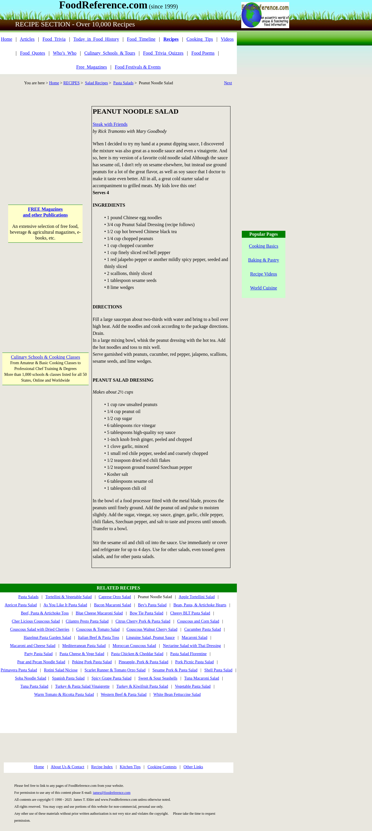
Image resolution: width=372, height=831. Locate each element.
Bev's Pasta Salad (152, 605)
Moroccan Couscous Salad (134, 646)
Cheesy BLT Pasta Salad (190, 613)
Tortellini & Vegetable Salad (68, 597)
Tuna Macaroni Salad (201, 678)
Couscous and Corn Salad (198, 621)
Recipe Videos (263, 273)
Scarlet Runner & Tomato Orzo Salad (115, 670)
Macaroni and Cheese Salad (33, 646)
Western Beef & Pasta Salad (124, 694)
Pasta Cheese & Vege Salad (82, 654)
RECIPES (71, 83)
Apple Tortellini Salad (197, 597)
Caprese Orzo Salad (115, 597)
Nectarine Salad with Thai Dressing (192, 646)
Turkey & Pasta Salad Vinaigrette (82, 686)
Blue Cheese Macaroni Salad (99, 613)
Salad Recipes (96, 83)
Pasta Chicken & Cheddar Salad (137, 654)
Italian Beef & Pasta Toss (98, 637)
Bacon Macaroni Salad (112, 605)
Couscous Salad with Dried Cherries (39, 629)
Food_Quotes (32, 53)
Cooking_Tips (200, 39)
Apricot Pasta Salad (21, 605)
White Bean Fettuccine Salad (177, 694)
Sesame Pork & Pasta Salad (175, 670)
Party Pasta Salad (38, 654)
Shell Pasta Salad (218, 670)
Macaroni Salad (194, 637)
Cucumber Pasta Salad (202, 629)
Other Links (193, 767)
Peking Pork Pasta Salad (92, 662)
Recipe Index (102, 767)
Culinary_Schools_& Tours (109, 53)
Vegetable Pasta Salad (193, 686)
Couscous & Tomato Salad (97, 629)
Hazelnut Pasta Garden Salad (47, 637)
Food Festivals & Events (138, 67)
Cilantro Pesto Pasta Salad (87, 621)
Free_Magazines (91, 67)
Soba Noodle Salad (30, 678)
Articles (27, 39)
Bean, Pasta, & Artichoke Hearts (200, 605)
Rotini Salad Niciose (61, 670)
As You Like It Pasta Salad (65, 605)
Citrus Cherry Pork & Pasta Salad (142, 621)
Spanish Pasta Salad (68, 678)
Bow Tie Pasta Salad (146, 613)
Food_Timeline (141, 39)
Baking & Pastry (263, 260)
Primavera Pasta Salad (19, 670)
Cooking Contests (162, 767)
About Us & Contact (68, 767)
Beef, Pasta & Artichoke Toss (45, 613)
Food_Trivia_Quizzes (163, 53)
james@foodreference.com (111, 793)
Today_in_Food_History (96, 39)
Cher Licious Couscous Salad (36, 621)
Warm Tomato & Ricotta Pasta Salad (64, 694)
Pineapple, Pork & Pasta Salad (143, 662)
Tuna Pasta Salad (34, 686)
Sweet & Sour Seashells (157, 678)
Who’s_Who (64, 53)
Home (6, 39)
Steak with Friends (110, 124)
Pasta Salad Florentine (188, 654)
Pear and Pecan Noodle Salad (41, 662)
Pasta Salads (123, 83)
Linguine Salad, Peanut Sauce (150, 637)
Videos (227, 39)
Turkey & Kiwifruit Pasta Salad (142, 686)
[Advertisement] (45, 142)
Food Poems (203, 53)
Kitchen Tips (130, 767)
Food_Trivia (53, 39)
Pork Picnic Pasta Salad (194, 662)
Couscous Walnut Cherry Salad (151, 629)
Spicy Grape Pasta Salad (111, 678)
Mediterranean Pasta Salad (83, 646)
